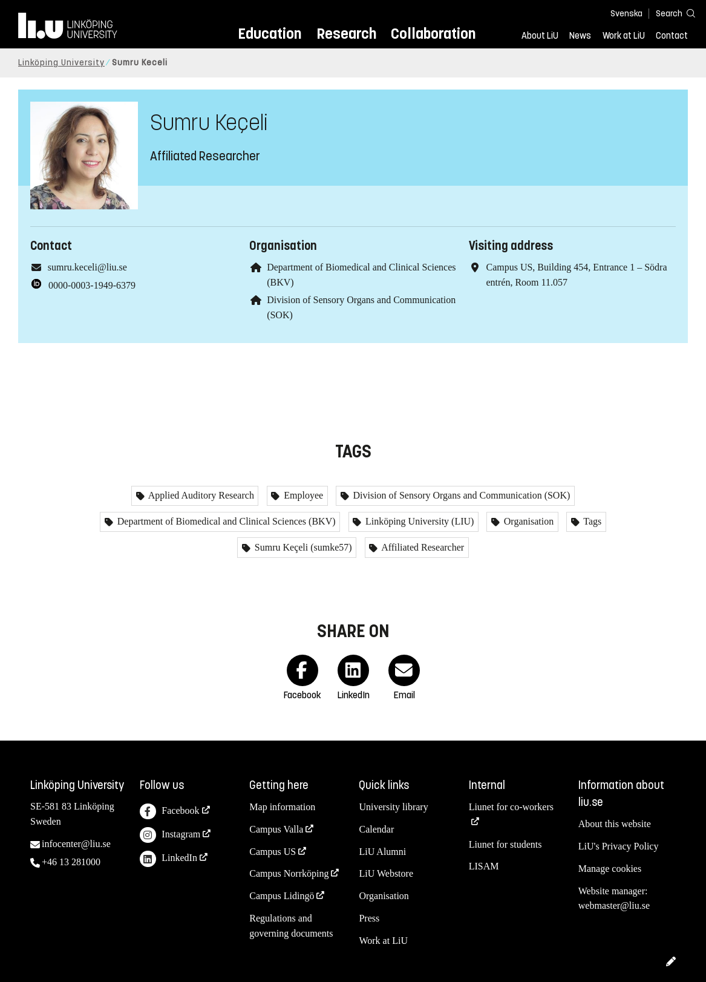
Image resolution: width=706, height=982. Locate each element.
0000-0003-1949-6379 (92, 285)
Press (369, 918)
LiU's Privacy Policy (618, 846)
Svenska (626, 13)
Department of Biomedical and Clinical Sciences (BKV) (225, 521)
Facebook (169, 812)
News (580, 35)
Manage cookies (609, 868)
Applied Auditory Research (200, 495)
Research (346, 33)
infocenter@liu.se (76, 844)
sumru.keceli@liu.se (87, 267)
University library (393, 807)
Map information (282, 807)
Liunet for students (505, 844)
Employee (302, 495)
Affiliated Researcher (421, 547)
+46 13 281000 (71, 862)
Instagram (170, 835)
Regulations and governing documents (291, 925)
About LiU (539, 35)
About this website (614, 824)
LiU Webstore (386, 873)
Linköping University (61, 62)
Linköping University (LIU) (418, 521)
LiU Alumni (382, 851)
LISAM (484, 866)
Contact (672, 35)
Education (269, 33)
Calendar (376, 829)
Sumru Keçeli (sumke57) (302, 547)
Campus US (272, 851)
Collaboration (433, 33)
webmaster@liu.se (614, 905)
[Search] (670, 13)
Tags (591, 521)
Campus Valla (276, 829)
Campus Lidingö (281, 896)
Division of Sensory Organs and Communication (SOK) (460, 495)
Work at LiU (624, 35)
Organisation (528, 521)
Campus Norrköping (288, 873)
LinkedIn (168, 859)
